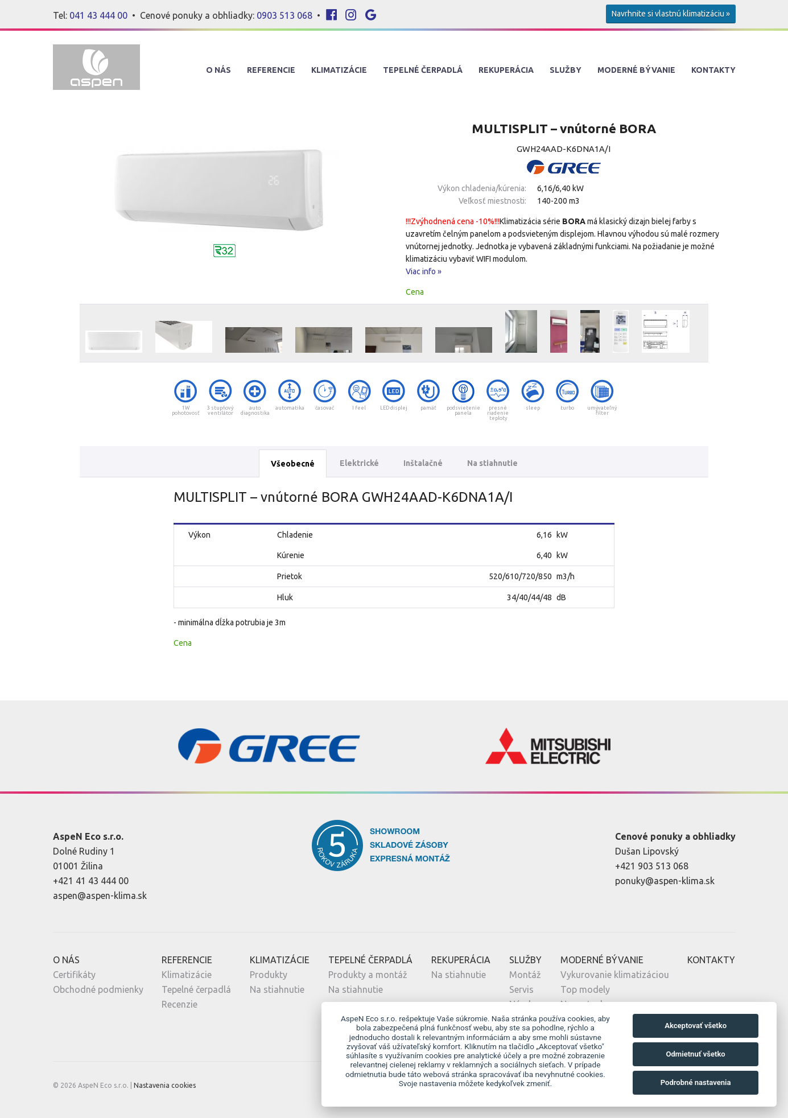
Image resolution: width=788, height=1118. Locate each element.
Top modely (585, 989)
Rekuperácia (506, 70)
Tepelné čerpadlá (196, 989)
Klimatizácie (339, 70)
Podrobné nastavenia (696, 1082)
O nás (218, 70)
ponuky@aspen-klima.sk (665, 881)
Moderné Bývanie (636, 70)
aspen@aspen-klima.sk (100, 895)
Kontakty (713, 70)
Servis (521, 989)
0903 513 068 (284, 15)
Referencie (271, 70)
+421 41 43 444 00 (91, 881)
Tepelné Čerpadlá (423, 70)
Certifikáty (74, 975)
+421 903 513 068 (651, 866)
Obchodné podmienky (98, 989)
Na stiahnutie (492, 463)
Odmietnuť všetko (695, 1054)
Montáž (525, 975)
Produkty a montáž (367, 975)
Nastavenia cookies (165, 1085)
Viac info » (424, 271)
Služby (565, 70)
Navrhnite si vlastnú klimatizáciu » (671, 13)
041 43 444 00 (98, 15)
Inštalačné (423, 463)
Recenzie (179, 1004)
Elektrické (359, 463)
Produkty (268, 975)
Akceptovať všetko (696, 1025)
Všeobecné (293, 463)
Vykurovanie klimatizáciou (614, 975)
